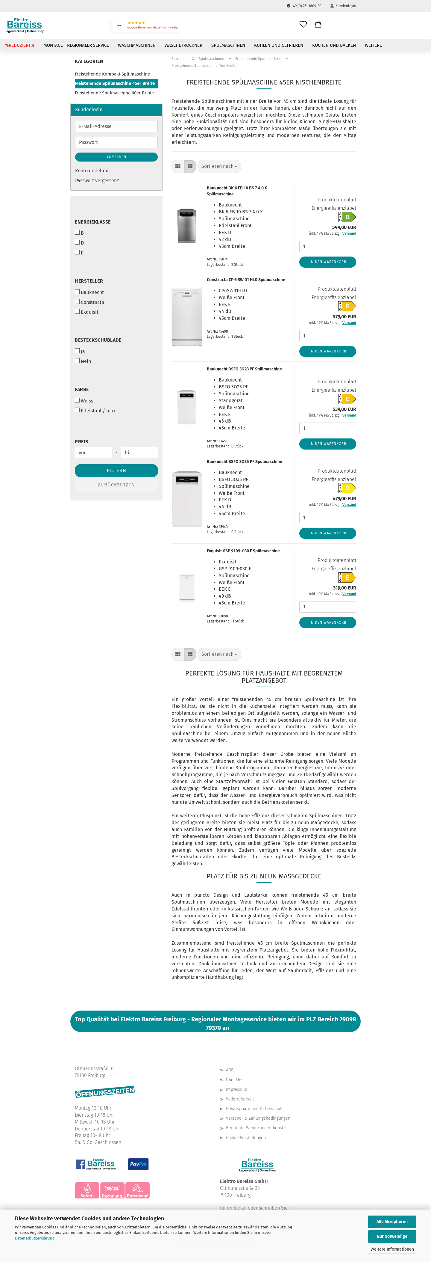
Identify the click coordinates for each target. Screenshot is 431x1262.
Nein (83, 361)
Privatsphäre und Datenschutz (254, 1108)
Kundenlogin (343, 6)
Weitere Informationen (392, 1249)
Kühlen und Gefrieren (278, 45)
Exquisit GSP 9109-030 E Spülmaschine (243, 551)
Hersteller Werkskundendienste (256, 1127)
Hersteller (89, 281)
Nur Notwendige (392, 1236)
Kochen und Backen (334, 45)
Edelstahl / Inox (95, 411)
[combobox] (219, 166)
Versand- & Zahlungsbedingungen (258, 1118)
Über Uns (234, 1079)
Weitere (373, 45)
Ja (80, 351)
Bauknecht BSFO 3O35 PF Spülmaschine (244, 461)
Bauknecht (89, 292)
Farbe (82, 389)
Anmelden (116, 157)
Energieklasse (93, 222)
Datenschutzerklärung (34, 1238)
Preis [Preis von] (81, 441)
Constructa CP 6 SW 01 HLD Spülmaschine (246, 279)
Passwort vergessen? (97, 180)
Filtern (116, 470)
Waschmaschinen (137, 45)
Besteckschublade (98, 340)
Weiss (84, 401)
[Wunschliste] (303, 24)
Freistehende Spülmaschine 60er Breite (114, 93)
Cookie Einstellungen (246, 1137)
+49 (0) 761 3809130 (304, 6)
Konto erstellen (91, 171)
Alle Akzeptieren (392, 1221)
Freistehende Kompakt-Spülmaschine (112, 74)
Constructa (89, 302)
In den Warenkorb (327, 262)
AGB (229, 1070)
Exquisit (86, 312)
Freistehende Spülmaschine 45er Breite (115, 83)
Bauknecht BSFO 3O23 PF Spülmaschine (244, 369)
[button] (318, 24)
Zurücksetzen (116, 485)
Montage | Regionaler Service (76, 45)
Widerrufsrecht (240, 1099)
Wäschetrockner (183, 45)
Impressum (236, 1089)
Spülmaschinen (228, 45)
